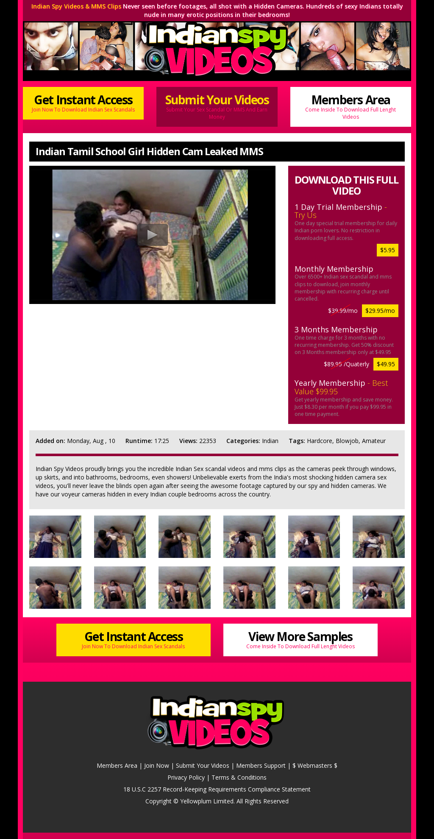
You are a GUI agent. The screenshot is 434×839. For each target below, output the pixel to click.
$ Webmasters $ (314, 765)
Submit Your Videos (217, 106)
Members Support (261, 765)
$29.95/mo (380, 311)
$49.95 (386, 364)
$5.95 (387, 250)
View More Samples (300, 639)
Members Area (351, 106)
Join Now (156, 765)
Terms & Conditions (239, 777)
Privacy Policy (186, 777)
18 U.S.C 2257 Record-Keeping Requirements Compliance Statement (217, 789)
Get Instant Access (83, 102)
